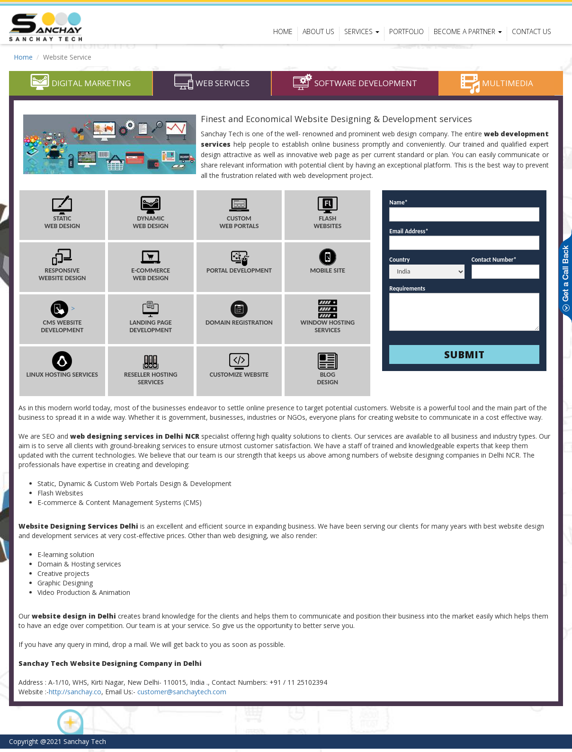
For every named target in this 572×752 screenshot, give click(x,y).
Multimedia (497, 86)
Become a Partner (468, 31)
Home (283, 31)
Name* (398, 205)
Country (399, 262)
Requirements (407, 291)
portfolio (406, 31)
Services (361, 31)
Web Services (212, 86)
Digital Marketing (80, 86)
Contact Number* (494, 262)
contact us (531, 31)
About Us (318, 31)
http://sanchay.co (75, 694)
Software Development (355, 86)
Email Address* (408, 234)
